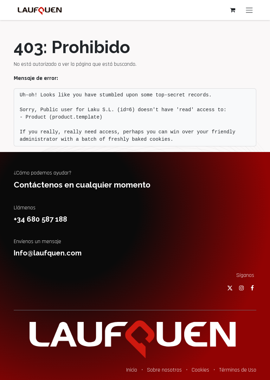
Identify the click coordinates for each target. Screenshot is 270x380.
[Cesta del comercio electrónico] (232, 10)
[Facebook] (252, 288)
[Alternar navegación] (249, 10)
